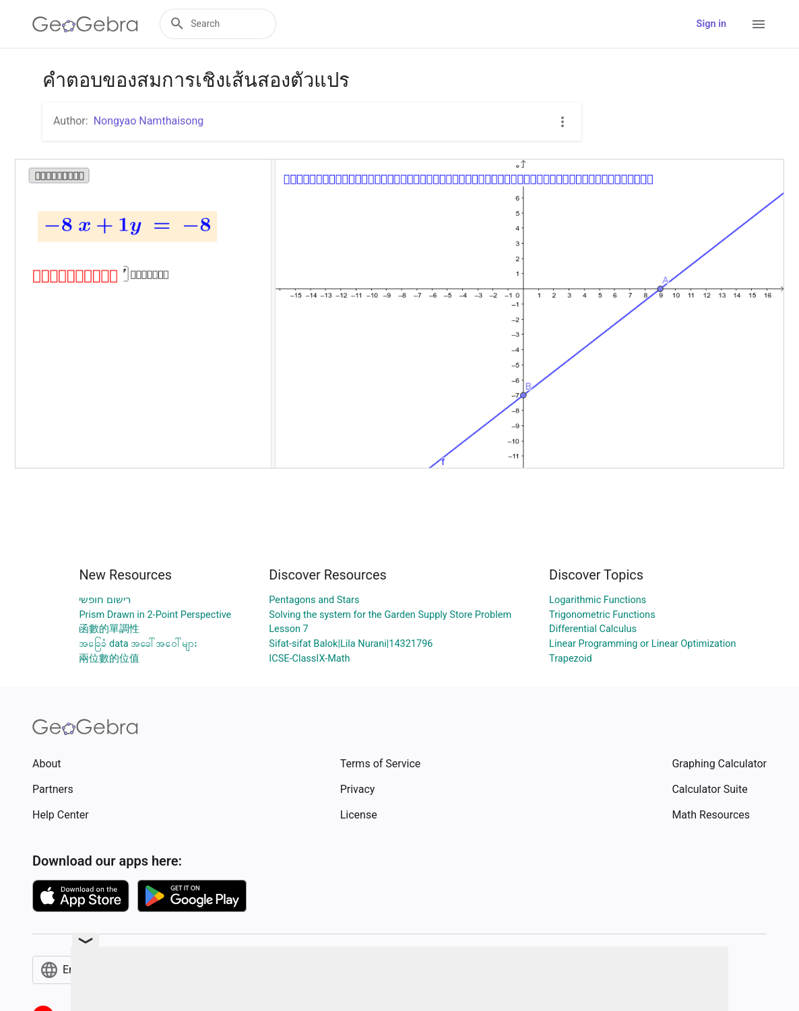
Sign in (711, 24)
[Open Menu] (758, 24)
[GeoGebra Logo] (85, 24)
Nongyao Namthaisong (149, 120)
